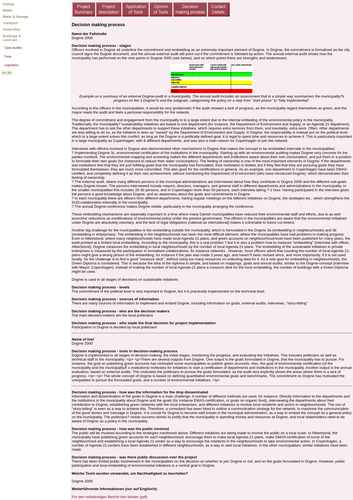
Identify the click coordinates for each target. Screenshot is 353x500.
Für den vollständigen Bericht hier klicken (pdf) (109, 497)
